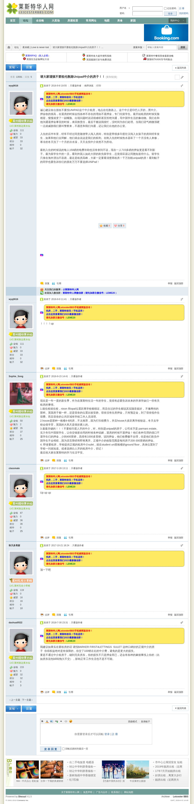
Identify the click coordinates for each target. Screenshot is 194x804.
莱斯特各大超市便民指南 (98, 56)
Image (52, 721)
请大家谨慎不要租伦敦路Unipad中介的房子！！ (72, 76)
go (182, 77)
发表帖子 (145, 721)
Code (66, 721)
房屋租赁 (72, 20)
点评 (47, 368)
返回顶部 (178, 283)
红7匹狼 (74, 779)
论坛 (25, 20)
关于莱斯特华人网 (70, 792)
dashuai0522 (15, 622)
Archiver (165, 796)
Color (47, 721)
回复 (47, 283)
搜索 (183, 47)
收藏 (106, 225)
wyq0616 (13, 85)
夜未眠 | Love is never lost (36, 47)
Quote (61, 721)
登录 (107, 734)
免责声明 (87, 792)
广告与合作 (101, 792)
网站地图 (128, 792)
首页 (12, 20)
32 (21, 148)
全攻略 (40, 20)
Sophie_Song (16, 376)
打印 (98, 85)
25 (21, 439)
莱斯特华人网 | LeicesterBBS (8, 47)
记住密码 (171, 8)
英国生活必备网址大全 (38, 59)
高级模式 (132, 721)
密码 (122, 13)
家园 (133, 20)
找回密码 (183, 13)
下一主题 (27, 700)
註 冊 (181, 8)
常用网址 (91, 20)
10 (21, 608)
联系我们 (115, 792)
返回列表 (181, 67)
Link (56, 721)
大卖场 (56, 20)
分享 (121, 225)
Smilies (71, 721)
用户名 (123, 8)
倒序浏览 (88, 85)
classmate (14, 468)
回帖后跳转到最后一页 (76, 748)
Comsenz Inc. (23, 800)
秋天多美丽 (14, 545)
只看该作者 (75, 85)
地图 (107, 20)
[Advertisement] (75, 32)
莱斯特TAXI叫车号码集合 (159, 59)
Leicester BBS (180, 796)
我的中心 (174, 20)
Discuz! (22, 796)
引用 (59, 283)
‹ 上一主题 (15, 700)
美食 (120, 20)
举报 (170, 283)
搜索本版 (137, 47)
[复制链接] (111, 76)
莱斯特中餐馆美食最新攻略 (160, 56)
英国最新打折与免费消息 (98, 59)
